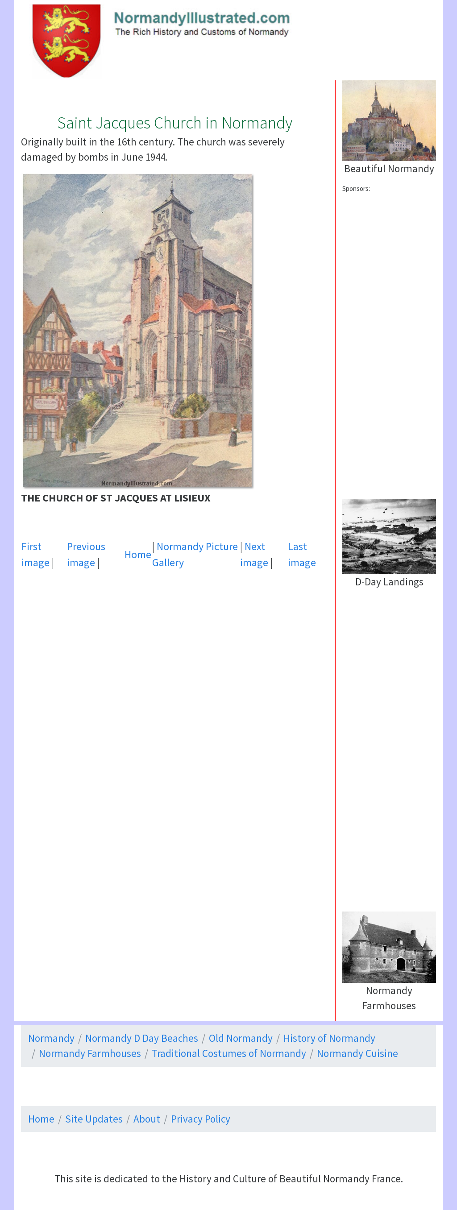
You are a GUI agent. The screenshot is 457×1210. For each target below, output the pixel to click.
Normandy (51, 1038)
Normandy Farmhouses (90, 1053)
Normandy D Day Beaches (141, 1038)
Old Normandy (241, 1038)
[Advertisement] (174, 665)
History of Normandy (329, 1038)
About (146, 1118)
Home (138, 554)
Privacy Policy (200, 1118)
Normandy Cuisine (357, 1053)
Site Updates (94, 1118)
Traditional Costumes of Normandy (229, 1053)
